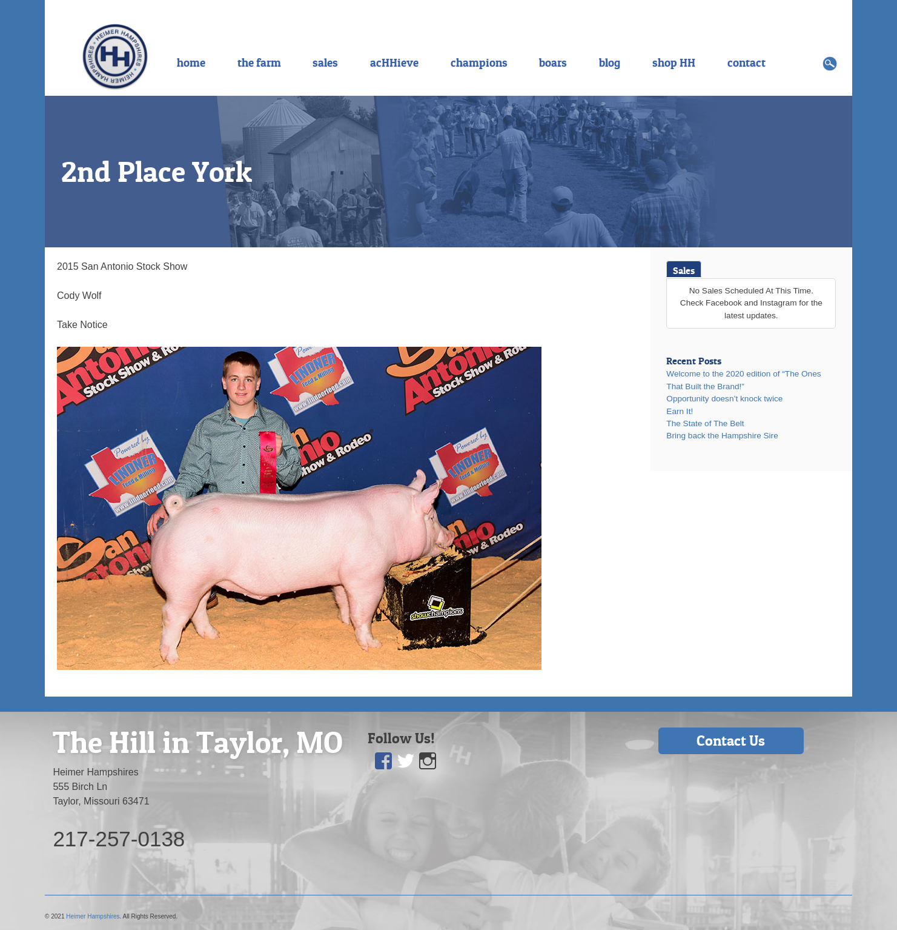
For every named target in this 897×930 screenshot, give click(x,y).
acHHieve (394, 62)
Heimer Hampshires (92, 916)
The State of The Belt (705, 423)
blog (609, 62)
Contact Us (731, 740)
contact (746, 62)
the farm (259, 62)
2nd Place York (156, 171)
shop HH (673, 62)
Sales (684, 270)
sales (325, 62)
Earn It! (679, 411)
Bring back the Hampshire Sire (722, 435)
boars (553, 62)
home (191, 62)
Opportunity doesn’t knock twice (724, 398)
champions (479, 62)
